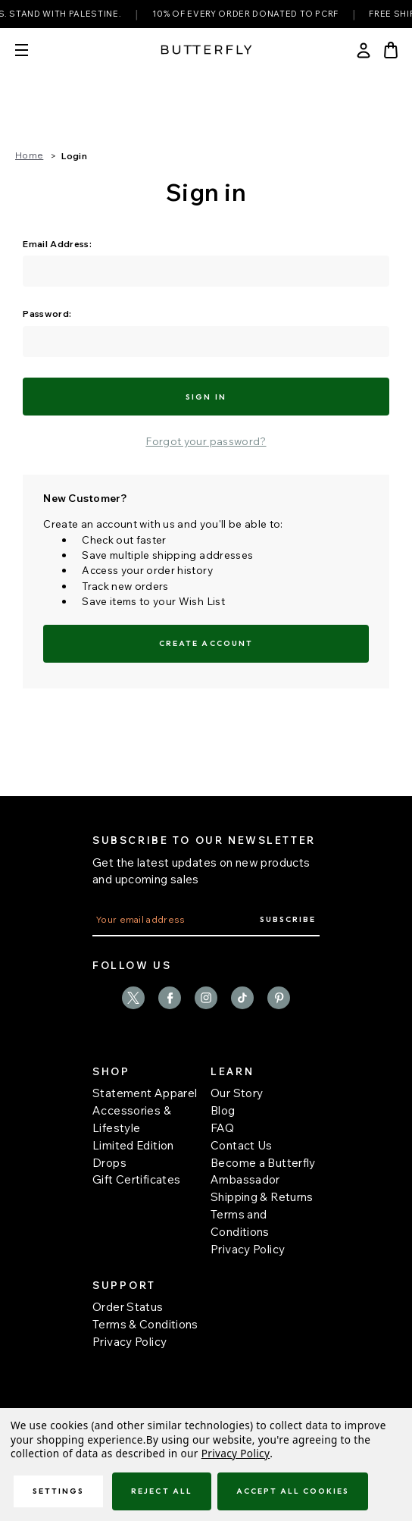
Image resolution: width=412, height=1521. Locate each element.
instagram (206, 998)
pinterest (279, 998)
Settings (58, 1491)
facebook (170, 998)
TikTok (242, 998)
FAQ (222, 1128)
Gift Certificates (136, 1179)
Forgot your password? (205, 440)
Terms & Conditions (145, 1324)
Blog (223, 1110)
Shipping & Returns (262, 1197)
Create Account (206, 643)
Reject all (161, 1491)
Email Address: (57, 243)
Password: (47, 313)
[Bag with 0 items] (390, 50)
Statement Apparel (144, 1093)
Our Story (237, 1093)
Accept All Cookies (293, 1491)
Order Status (128, 1307)
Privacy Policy (248, 1249)
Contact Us (242, 1145)
